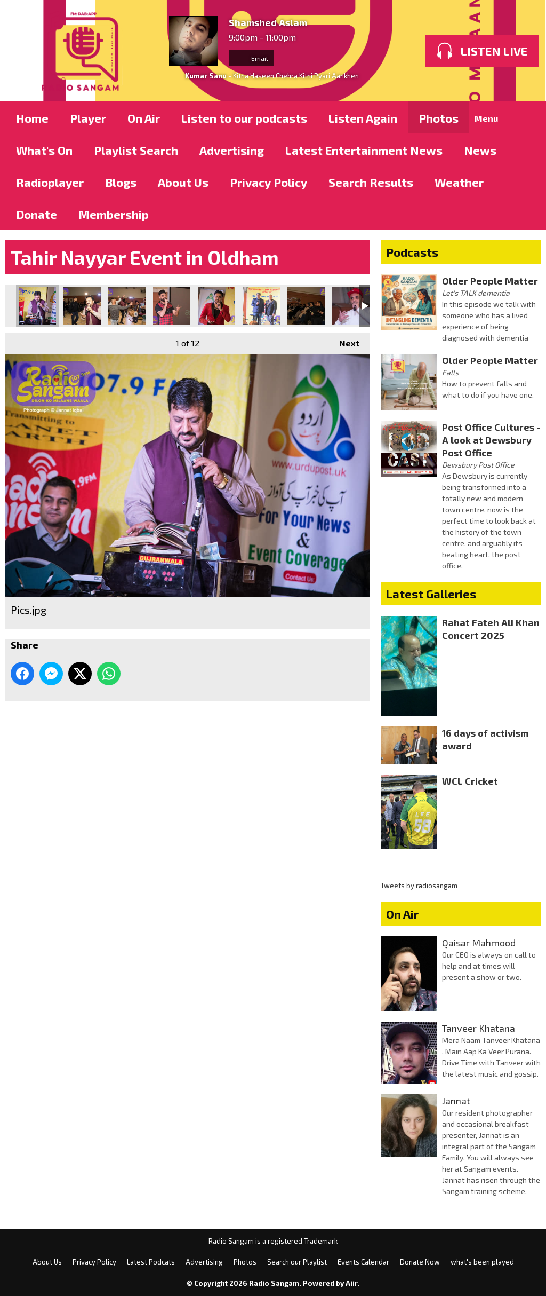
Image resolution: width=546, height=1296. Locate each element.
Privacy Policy (268, 182)
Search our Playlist (297, 1262)
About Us (183, 182)
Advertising (231, 150)
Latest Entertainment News (364, 150)
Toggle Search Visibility (525, 117)
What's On (44, 150)
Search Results (370, 182)
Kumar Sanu (206, 76)
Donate (36, 214)
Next (343, 340)
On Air (143, 118)
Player (88, 118)
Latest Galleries (431, 593)
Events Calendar (363, 1262)
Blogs (120, 182)
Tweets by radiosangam (419, 885)
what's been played (482, 1262)
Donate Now (420, 1262)
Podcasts (412, 252)
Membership (113, 214)
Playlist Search (136, 150)
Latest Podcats (151, 1262)
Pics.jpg (37, 306)
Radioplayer (50, 182)
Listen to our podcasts (244, 118)
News (480, 150)
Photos (439, 118)
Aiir (351, 1283)
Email (251, 58)
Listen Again (362, 118)
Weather (459, 182)
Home (32, 118)
